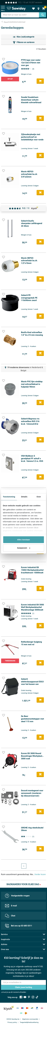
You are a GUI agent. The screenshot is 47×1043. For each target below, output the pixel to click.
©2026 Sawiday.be (13, 1019)
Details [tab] (24, 497)
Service (4, 934)
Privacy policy (12, 1022)
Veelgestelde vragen (17, 896)
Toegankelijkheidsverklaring (29, 1022)
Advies (4, 944)
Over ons (5, 949)
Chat (10, 916)
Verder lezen (40, 874)
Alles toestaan (23, 540)
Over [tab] (39, 497)
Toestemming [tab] (9, 497)
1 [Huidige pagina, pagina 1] (23, 866)
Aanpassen (23, 548)
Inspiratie (5, 939)
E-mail (11, 906)
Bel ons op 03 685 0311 (18, 926)
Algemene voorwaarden (30, 1019)
